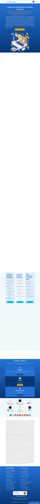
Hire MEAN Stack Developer (25, 477)
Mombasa (27, 442)
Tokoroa (33, 457)
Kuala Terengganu (29, 437)
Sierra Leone (21, 454)
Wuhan (31, 462)
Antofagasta (7, 421)
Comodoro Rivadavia (18, 427)
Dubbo (33, 429)
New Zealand (9, 447)
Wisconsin (22, 462)
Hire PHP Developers (24, 471)
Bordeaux (30, 422)
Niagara (15, 447)
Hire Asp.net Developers (24, 476)
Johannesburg (15, 436)
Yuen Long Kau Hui (19, 463)
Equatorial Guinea (19, 430)
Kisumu (27, 436)
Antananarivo (32, 420)
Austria (13, 422)
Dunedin (9, 430)
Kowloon (21, 437)
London (12, 440)
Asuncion (30, 421)
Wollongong (28, 462)
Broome (27, 423)
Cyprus (31, 428)
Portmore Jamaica (12, 450)
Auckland (33, 421)
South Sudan (32, 455)
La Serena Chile (8, 441)
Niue (6, 448)
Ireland (31, 435)
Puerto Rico (9, 451)
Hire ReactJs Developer (24, 473)
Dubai (31, 429)
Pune (14, 451)
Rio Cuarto (32, 451)
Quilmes (23, 451)
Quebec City (17, 451)
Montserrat (30, 443)
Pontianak (23, 449)
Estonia (26, 430)
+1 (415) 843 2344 (17, 493)
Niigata (25, 447)
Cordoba (11, 428)
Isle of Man (7, 436)
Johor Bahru (19, 436)
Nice (19, 447)
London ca (14, 440)
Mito (19, 442)
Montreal (27, 443)
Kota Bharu (14, 437)
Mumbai (26, 444)
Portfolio (18, 499)
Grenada (10, 433)
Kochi (10, 437)
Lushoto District (32, 440)
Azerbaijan (15, 422)
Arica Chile (16, 421)
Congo (28, 427)
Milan (27, 441)
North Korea (18, 448)
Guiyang (16, 434)
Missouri (17, 442)
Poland (20, 449)
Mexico (19, 441)
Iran (28, 435)
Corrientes (14, 428)
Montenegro (20, 443)
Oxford (18, 449)
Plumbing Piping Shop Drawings (25, 489)
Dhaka (9, 429)
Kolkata (12, 437)
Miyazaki (21, 442)
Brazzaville (14, 423)
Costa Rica (17, 428)
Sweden (16, 457)
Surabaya (31, 456)
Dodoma (14, 429)
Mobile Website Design (10, 484)
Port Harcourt (32, 449)
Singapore (24, 454)
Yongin (15, 463)
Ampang (15, 420)
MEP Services (23, 485)
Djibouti (11, 429)
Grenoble (12, 433)
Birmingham (20, 422)
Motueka (12, 444)
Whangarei (7, 462)
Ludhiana (24, 440)
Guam (22, 433)
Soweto (7, 456)
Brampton (9, 423)
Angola (27, 420)
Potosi (21, 450)
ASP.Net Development (10, 473)
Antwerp (11, 421)
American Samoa (11, 420)
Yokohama (13, 463)
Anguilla (29, 420)
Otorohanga (9, 449)
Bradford (7, 423)
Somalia (14, 455)
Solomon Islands (10, 455)
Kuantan (33, 437)
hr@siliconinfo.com (20, 382)
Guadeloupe (19, 433)
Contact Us (25, 499)
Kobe (8, 437)
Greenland (7, 433)
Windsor (13, 462)
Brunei (31, 423)
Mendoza (14, 441)
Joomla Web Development (10, 477)
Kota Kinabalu (18, 437)
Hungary (20, 435)
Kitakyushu (30, 436)
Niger (21, 447)
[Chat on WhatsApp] (29, 415)
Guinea (10, 434)
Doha (16, 429)
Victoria (18, 461)
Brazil (12, 423)
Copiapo (9, 428)
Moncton (33, 442)
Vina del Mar (23, 461)
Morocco (7, 444)
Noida (8, 448)
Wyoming (7, 463)
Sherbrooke (10, 454)
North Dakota (14, 448)
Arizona (20, 421)
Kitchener (33, 436)
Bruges (29, 423)
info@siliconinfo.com (20, 393)
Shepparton (7, 454)
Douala (29, 429)
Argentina (13, 421)
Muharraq (23, 444)
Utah (6, 461)
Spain (9, 456)
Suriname (7, 457)
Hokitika (12, 435)
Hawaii (25, 434)
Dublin (6, 430)
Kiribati (23, 436)
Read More (20, 374)
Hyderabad (22, 435)
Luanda (22, 440)
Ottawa (12, 449)
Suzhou (11, 457)
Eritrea (24, 430)
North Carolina (11, 448)
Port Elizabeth (28, 449)
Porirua (25, 449)
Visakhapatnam (29, 461)
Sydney (22, 457)
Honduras (14, 435)
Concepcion (25, 427)
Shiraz (17, 454)
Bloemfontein (24, 422)
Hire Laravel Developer (24, 472)
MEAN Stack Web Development (11, 471)
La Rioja (12, 441)
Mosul (9, 444)
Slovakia (30, 454)
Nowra (29, 448)
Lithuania (7, 440)
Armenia (25, 421)
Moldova (24, 442)
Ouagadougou (15, 449)
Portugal (16, 450)
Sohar (6, 455)
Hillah (31, 434)
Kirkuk (25, 436)
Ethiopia (28, 430)
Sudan (25, 456)
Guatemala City (32, 433)
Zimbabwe (22, 463)
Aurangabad (7, 422)
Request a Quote (20, 29)
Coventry (23, 428)
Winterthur (19, 462)
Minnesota (31, 441)
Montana (13, 443)
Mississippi (13, 442)
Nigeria (23, 447)
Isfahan (33, 435)
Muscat (31, 444)
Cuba (27, 428)
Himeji (33, 434)
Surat (33, 456)
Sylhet (24, 457)
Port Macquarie (8, 450)
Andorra (21, 420)
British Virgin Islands (23, 423)
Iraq (29, 435)
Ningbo (33, 447)
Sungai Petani (28, 456)
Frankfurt (33, 430)
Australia (10, 422)
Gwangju (21, 434)
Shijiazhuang (14, 454)
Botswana (32, 422)
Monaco (30, 442)
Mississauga (10, 442)
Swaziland (14, 457)
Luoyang (27, 440)
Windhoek (10, 462)
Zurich (25, 463)
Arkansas (22, 421)
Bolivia (27, 422)
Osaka (33, 448)
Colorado (14, 427)
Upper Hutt (15, 461)
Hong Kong (17, 435)
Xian (9, 463)
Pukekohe (12, 451)
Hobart (9, 435)
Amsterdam (17, 420)
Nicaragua (17, 447)
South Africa (16, 455)
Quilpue (26, 451)
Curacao (29, 428)
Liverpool (9, 440)
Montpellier (23, 443)
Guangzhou (24, 433)
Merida (17, 441)
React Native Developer (10, 485)
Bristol (19, 423)
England (15, 430)
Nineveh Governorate (29, 447)
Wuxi (33, 462)
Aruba (27, 421)
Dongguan (26, 429)
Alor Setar (7, 420)
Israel (9, 436)
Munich (28, 444)
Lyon (10, 441)
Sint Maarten (27, 454)
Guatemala (28, 433)
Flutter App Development (10, 489)
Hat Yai (23, 434)
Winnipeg (16, 462)
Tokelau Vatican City (29, 457)
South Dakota (25, 455)
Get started (10, 302)
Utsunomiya (8, 461)
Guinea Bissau (13, 434)
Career (22, 499)
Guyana (19, 434)
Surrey (9, 457)
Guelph (7, 434)
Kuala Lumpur (25, 437)
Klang (6, 437)
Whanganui (32, 461)
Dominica (18, 429)
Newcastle (12, 447)
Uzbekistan (12, 461)
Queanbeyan (28, 451)
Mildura (29, 441)
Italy (11, 436)
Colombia (12, 427)
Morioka (33, 443)
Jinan (12, 436)
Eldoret (13, 430)
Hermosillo (29, 434)
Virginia (26, 461)
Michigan (25, 441)
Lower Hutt (19, 440)
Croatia (26, 428)
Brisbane (17, 423)
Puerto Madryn (30, 450)
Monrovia (10, 443)
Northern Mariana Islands (23, 448)
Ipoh (24, 435)
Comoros (23, 427)
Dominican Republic (22, 429)
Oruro (31, 448)
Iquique (26, 435)
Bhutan (18, 422)
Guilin (8, 434)
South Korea (28, 455)
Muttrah (33, 444)
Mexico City (21, 441)
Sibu (18, 454)
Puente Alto (26, 450)
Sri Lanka (15, 456)
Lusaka (29, 440)
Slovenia (33, 454)
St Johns (17, 456)
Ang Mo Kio (24, 420)
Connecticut (31, 427)
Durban (11, 430)
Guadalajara (15, 433)
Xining (10, 463)
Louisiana (17, 440)
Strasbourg (20, 456)
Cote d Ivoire (20, 428)
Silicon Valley (21, 502)
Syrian (25, 457)
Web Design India (9, 472)
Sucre (23, 456)
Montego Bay (16, 443)
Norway (28, 448)
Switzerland (19, 457)
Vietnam (20, 461)
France (30, 430)
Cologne (9, 427)
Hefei (27, 434)
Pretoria (23, 450)
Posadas (19, 450)
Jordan (22, 436)
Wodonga (25, 462)
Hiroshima (7, 435)
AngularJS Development (10, 476)
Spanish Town (12, 456)
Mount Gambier (15, 444)
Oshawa (7, 449)
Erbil (22, 430)
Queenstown (20, 451)
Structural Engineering (24, 484)
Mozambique (19, 444)
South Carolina (21, 455)
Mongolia (7, 443)
